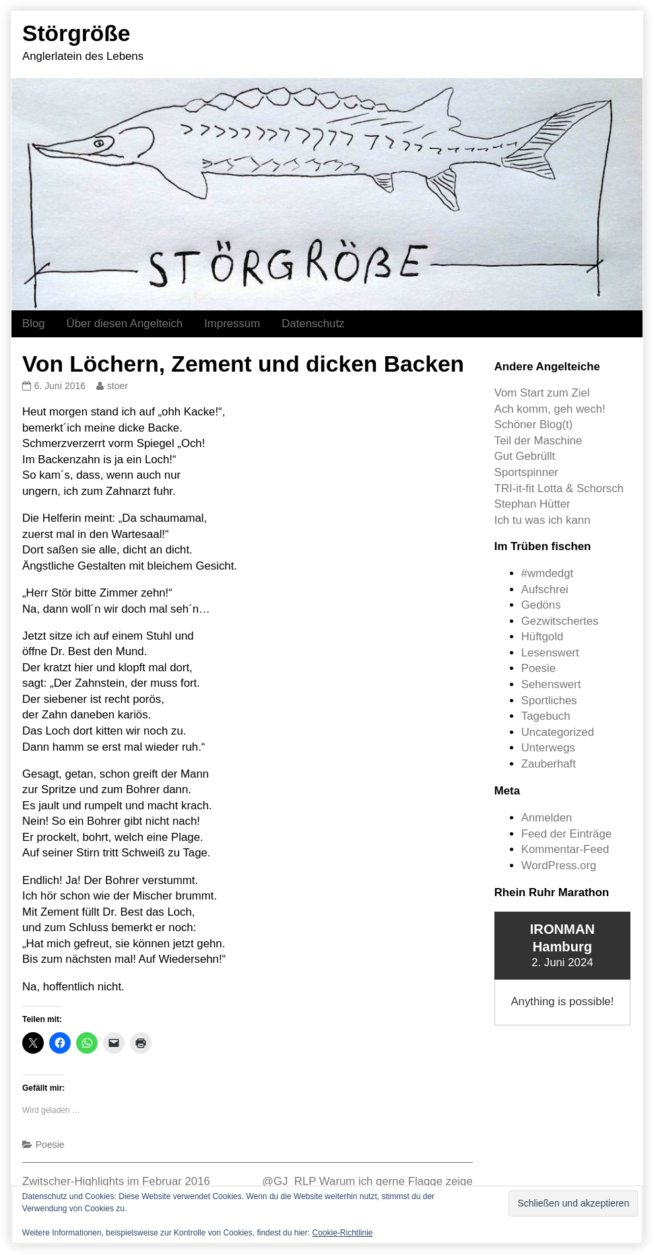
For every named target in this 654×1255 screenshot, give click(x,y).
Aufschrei (544, 589)
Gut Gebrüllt (524, 456)
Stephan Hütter (532, 504)
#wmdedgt (547, 573)
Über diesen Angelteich (125, 323)
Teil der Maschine (538, 440)
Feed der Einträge (566, 833)
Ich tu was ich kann (542, 520)
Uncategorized (557, 732)
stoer (117, 385)
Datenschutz (313, 323)
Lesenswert (550, 652)
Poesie (50, 1144)
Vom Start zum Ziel (542, 392)
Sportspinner (526, 472)
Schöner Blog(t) (533, 424)
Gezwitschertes (560, 621)
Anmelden (547, 817)
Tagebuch (545, 716)
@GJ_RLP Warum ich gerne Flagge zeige (367, 1181)
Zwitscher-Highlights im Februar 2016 (116, 1181)
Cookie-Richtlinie (342, 1232)
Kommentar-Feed (565, 849)
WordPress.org (559, 865)
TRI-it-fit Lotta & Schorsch (559, 488)
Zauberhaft (548, 763)
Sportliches (549, 700)
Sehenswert (551, 684)
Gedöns (541, 605)
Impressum (232, 323)
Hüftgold (542, 636)
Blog (33, 323)
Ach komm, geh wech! (550, 409)
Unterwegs (548, 747)
